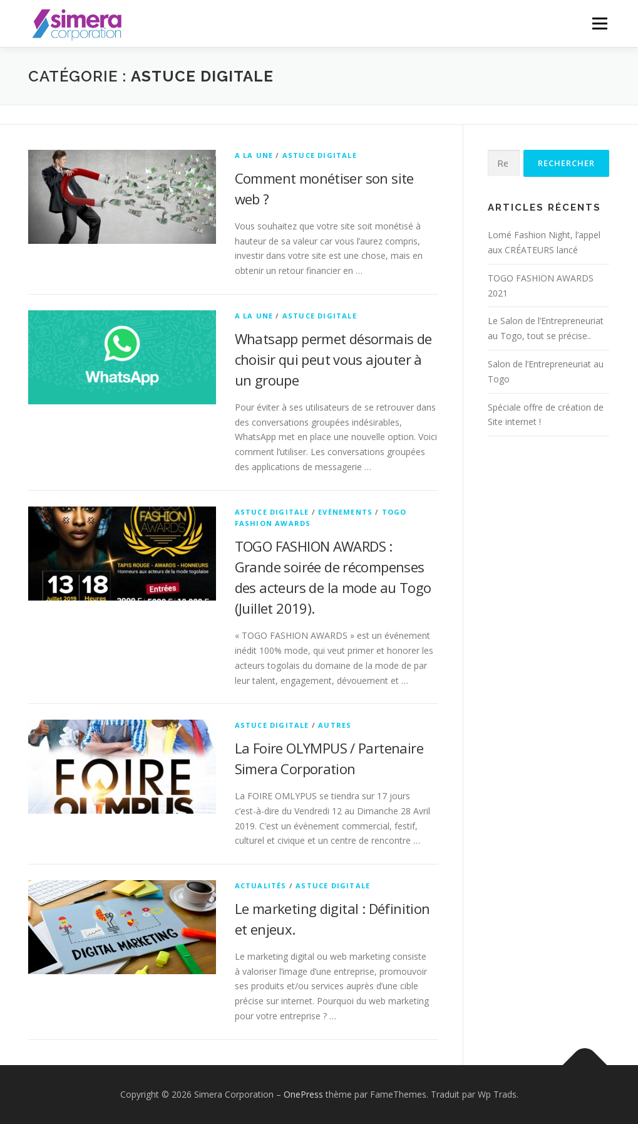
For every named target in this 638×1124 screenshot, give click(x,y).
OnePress (303, 1094)
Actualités (261, 885)
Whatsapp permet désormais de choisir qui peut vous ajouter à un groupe (333, 359)
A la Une (254, 155)
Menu (599, 23)
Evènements (345, 512)
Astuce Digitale (319, 155)
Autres (334, 725)
